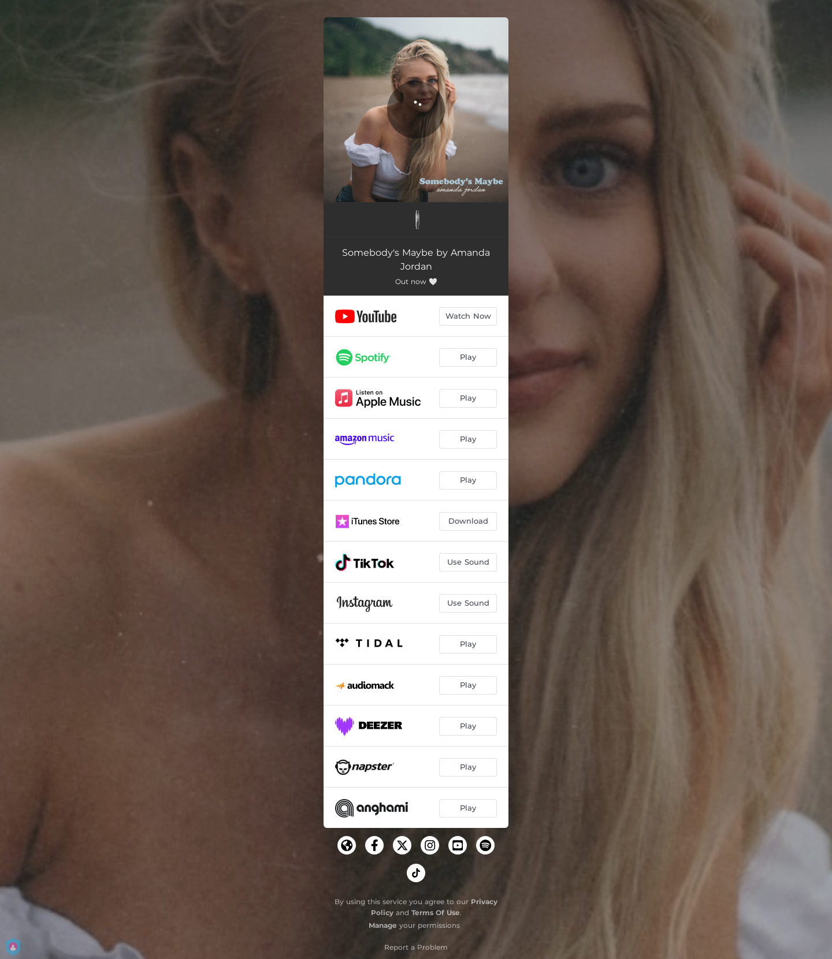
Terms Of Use (435, 912)
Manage (383, 925)
